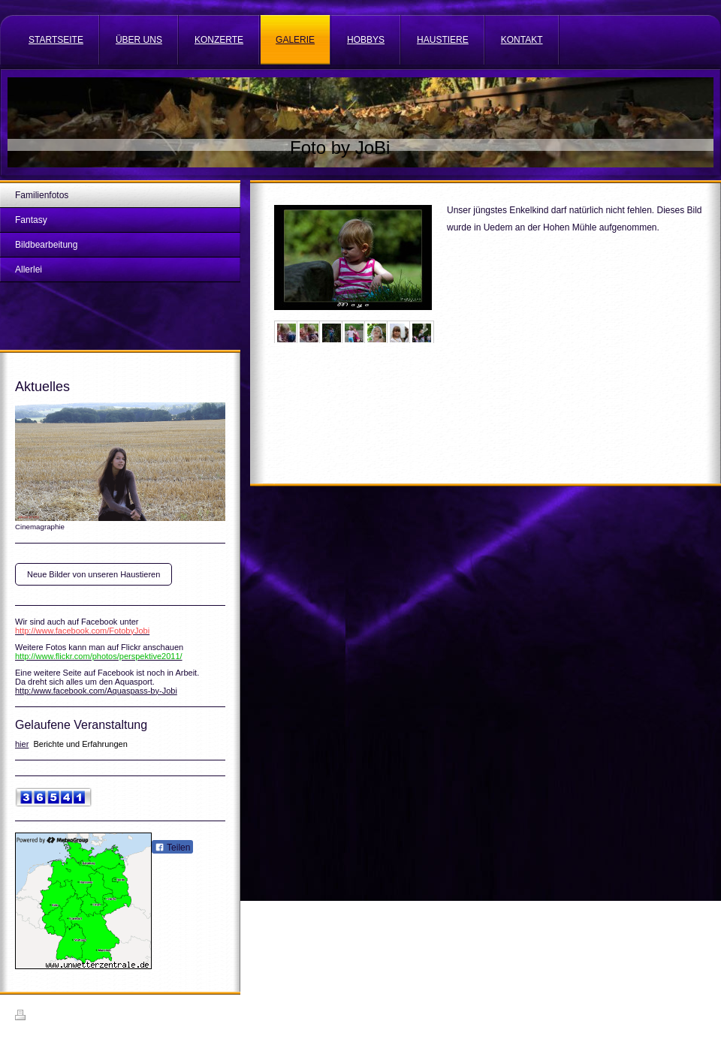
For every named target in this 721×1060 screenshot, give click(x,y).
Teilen (172, 847)
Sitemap (101, 1017)
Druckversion (48, 1017)
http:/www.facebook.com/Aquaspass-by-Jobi (96, 690)
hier (22, 743)
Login (696, 1014)
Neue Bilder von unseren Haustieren (93, 574)
